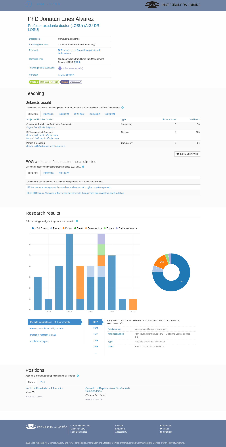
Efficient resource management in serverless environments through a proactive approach (69, 187)
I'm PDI (54, 7)
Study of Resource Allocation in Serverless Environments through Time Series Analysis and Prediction (75, 193)
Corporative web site (80, 425)
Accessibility (121, 432)
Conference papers (39, 341)
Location (119, 425)
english (41, 7)
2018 (95, 346)
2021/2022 (95, 114)
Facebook (165, 425)
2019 (95, 340)
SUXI (77, 62)
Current (31, 382)
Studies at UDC (78, 428)
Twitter (164, 428)
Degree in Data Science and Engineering (45, 146)
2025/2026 (33, 114)
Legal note (120, 428)
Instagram (166, 432)
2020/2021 (110, 114)
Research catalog (79, 432)
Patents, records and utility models (46, 328)
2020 (95, 334)
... (96, 352)
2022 (95, 322)
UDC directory (66, 75)
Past (42, 382)
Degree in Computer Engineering (42, 135)
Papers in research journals (43, 335)
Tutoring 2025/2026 (187, 154)
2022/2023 (79, 114)
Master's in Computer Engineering (42, 138)
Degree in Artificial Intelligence (40, 127)
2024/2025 (48, 114)
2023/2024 (64, 114)
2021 (95, 328)
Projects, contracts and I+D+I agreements (50, 322)
